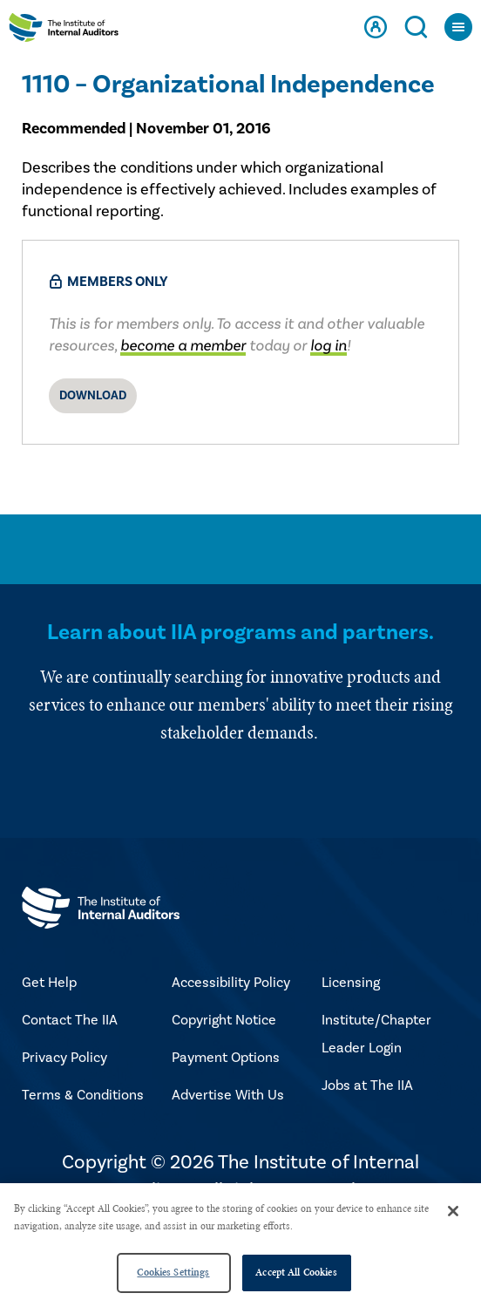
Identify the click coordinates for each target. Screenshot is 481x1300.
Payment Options (226, 1057)
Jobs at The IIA (367, 1085)
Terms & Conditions (83, 1095)
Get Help (49, 982)
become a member (183, 346)
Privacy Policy (64, 1057)
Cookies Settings (173, 1272)
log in (328, 346)
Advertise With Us (228, 1095)
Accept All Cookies (295, 1272)
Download (92, 396)
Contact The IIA (70, 1020)
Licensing (351, 982)
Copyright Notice (224, 1020)
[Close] (453, 1211)
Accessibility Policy (231, 982)
